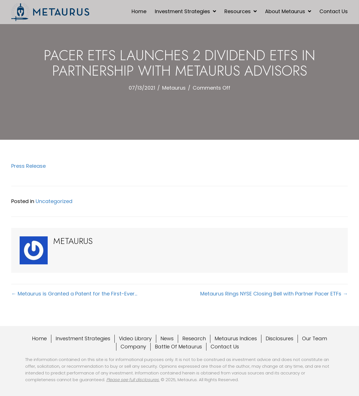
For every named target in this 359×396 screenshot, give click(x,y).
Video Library (135, 338)
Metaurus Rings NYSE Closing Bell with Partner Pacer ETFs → (274, 293)
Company (133, 346)
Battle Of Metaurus (178, 346)
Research (194, 338)
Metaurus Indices (236, 338)
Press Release (28, 165)
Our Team (314, 338)
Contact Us (225, 346)
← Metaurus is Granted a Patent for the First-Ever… (74, 293)
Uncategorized (54, 201)
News (167, 338)
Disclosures (279, 338)
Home (39, 338)
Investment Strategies (83, 338)
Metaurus (174, 87)
